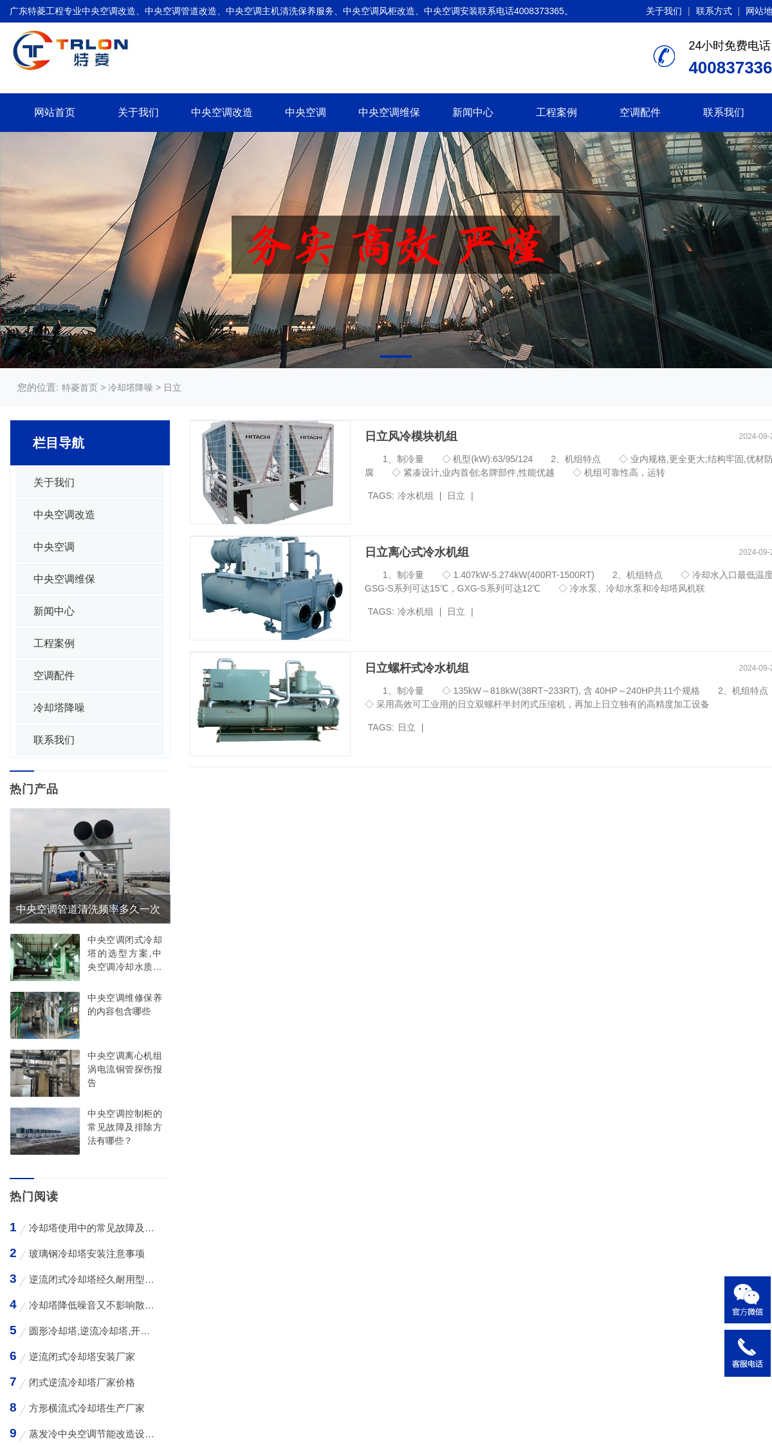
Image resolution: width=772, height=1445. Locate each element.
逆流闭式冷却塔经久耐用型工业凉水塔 (92, 1279)
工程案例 (556, 112)
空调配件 (640, 112)
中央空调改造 (222, 112)
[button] (396, 356)
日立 (456, 495)
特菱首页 (80, 387)
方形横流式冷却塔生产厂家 (87, 1408)
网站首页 (54, 112)
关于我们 (664, 11)
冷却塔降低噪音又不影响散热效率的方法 (92, 1305)
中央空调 (305, 112)
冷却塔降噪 (59, 707)
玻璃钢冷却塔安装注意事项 (87, 1253)
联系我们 (723, 112)
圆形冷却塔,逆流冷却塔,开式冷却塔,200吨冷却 (92, 1330)
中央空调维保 (389, 112)
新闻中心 (472, 112)
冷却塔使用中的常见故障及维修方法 (92, 1227)
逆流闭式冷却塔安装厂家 (82, 1356)
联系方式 (714, 11)
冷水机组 (416, 495)
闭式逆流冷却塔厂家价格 (82, 1382)
